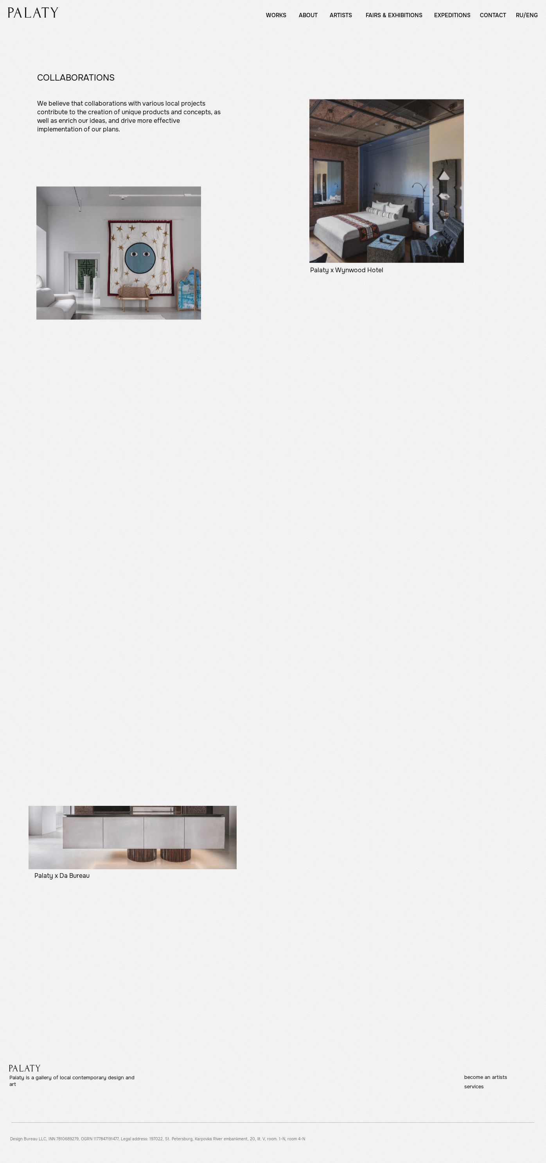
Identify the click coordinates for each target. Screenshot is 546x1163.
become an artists (485, 1077)
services (474, 1087)
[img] (33, 12)
